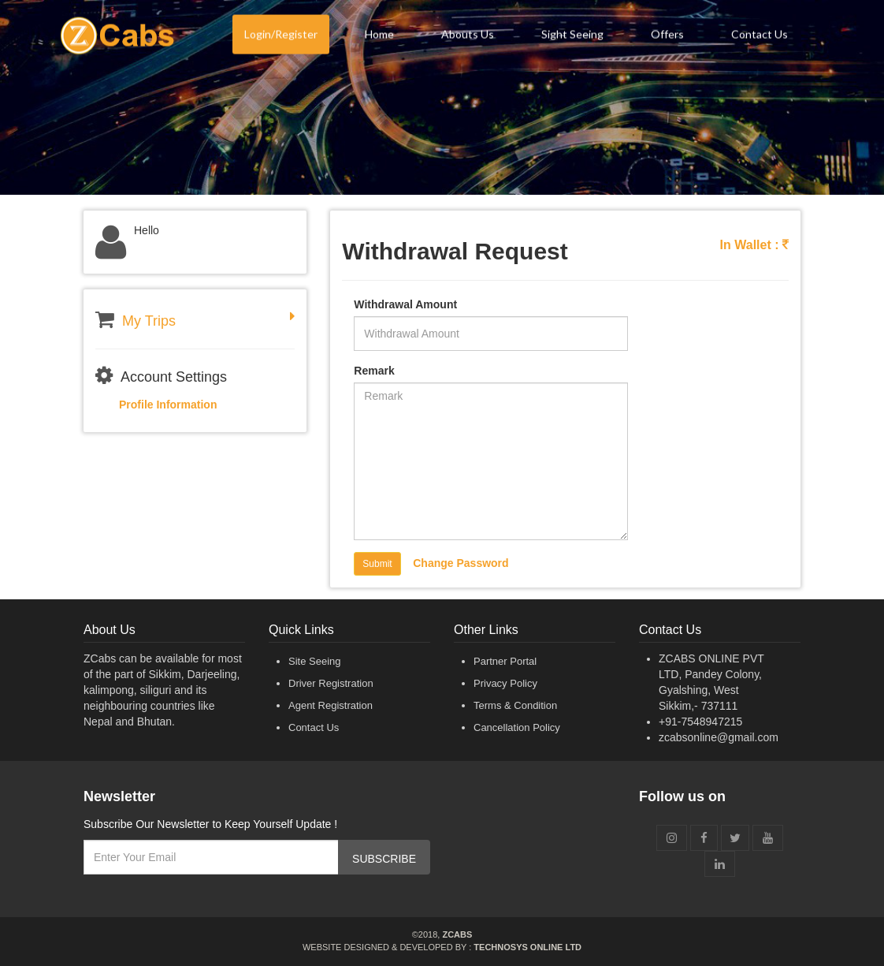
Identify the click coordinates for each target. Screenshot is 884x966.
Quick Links (301, 629)
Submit (377, 563)
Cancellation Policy (517, 727)
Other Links (486, 629)
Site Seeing (314, 661)
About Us (110, 629)
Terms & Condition (515, 705)
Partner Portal (505, 661)
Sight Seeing (572, 36)
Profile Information (168, 404)
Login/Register (281, 36)
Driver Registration (330, 683)
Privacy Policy (505, 683)
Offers (667, 36)
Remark (374, 370)
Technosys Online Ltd (527, 947)
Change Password (460, 562)
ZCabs (457, 934)
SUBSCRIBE (384, 858)
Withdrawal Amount (405, 304)
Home (379, 36)
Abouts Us (467, 36)
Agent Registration (330, 705)
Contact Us (759, 36)
